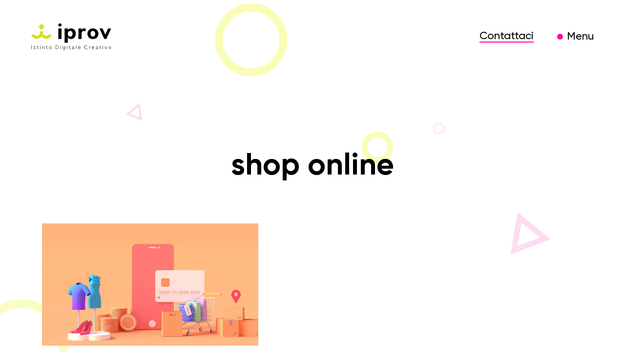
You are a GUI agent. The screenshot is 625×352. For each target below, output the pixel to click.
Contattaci (506, 36)
